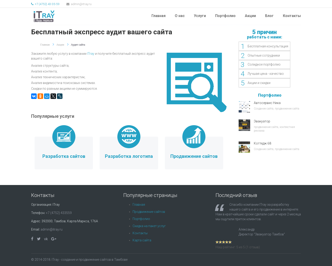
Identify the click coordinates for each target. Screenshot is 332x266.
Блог (269, 16)
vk (46, 239)
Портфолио (225, 16)
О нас (180, 16)
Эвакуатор (262, 121)
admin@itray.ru (79, 4)
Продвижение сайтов (194, 156)
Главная (158, 16)
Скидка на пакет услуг (149, 226)
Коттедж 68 (262, 143)
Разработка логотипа (129, 156)
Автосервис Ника (267, 103)
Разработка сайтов (63, 156)
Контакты (292, 16)
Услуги (200, 16)
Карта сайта (142, 240)
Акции (250, 16)
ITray (90, 53)
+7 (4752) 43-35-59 (45, 4)
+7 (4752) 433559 (59, 213)
